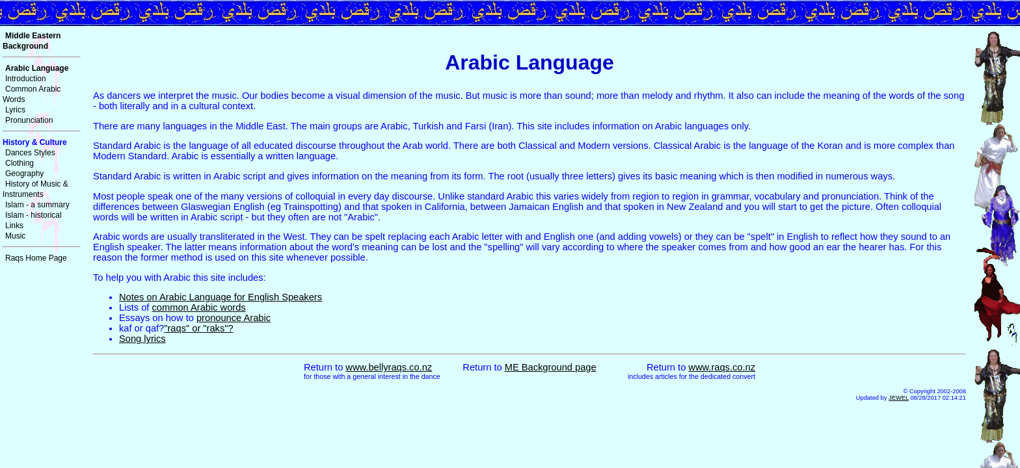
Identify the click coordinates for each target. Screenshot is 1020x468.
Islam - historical (33, 215)
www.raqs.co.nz (721, 367)
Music (15, 235)
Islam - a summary (37, 204)
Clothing (19, 163)
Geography (24, 173)
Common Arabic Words (31, 94)
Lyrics (15, 109)
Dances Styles (30, 152)
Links (14, 225)
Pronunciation (29, 120)
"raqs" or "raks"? (198, 328)
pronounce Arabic (233, 318)
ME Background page (551, 367)
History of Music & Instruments (35, 189)
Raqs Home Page (36, 258)
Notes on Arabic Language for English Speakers (220, 297)
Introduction (25, 78)
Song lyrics (142, 338)
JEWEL (899, 398)
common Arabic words (199, 307)
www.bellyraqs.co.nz (388, 367)
